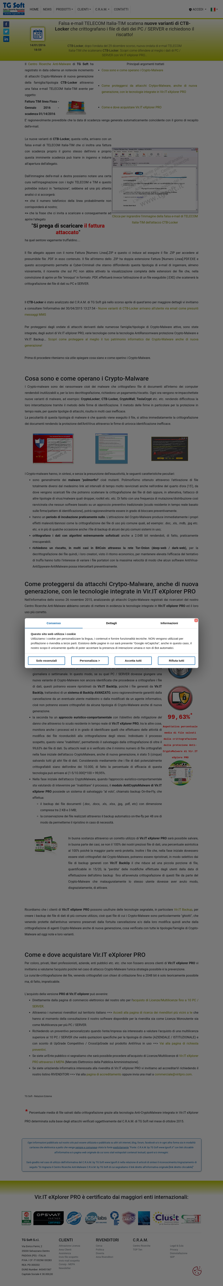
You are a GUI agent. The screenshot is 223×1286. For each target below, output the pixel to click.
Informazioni (169, 623)
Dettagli (111, 623)
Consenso (54, 623)
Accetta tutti (133, 660)
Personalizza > (90, 660)
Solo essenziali (46, 660)
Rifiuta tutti (176, 660)
